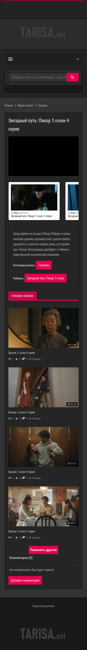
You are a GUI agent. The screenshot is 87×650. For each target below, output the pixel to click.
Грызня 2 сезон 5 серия (21, 412)
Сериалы (44, 265)
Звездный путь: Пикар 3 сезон (45, 278)
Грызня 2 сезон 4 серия (21, 472)
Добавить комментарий (25, 580)
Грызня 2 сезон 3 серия (21, 531)
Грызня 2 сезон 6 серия (21, 353)
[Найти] (73, 77)
